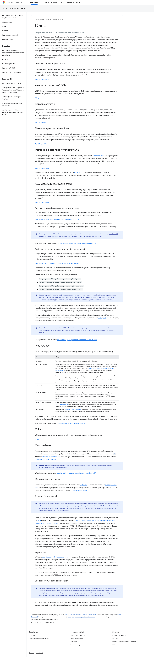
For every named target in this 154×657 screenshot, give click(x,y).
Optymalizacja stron (61, 404)
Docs (4, 8)
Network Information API (51, 457)
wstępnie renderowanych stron (47, 523)
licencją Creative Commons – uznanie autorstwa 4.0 (80, 615)
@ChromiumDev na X (119, 635)
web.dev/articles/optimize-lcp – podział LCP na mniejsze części (57, 263)
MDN (37, 98)
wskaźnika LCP (113, 234)
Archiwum (74, 642)
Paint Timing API (40, 122)
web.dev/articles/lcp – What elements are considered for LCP (57, 220)
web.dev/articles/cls (42, 79)
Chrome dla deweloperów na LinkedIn (124, 642)
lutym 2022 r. (78, 173)
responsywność (98, 156)
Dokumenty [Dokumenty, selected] (34, 2)
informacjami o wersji (79, 490)
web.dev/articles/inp (42, 168)
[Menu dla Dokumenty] (40, 2)
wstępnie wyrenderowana (73, 409)
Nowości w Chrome (73, 2)
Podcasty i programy (77, 645)
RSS (113, 645)
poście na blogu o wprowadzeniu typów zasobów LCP (76, 243)
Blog (62, 2)
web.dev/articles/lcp (42, 202)
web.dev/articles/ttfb (63, 510)
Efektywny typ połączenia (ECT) (46, 459)
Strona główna (39, 20)
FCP (104, 318)
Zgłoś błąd (32, 635)
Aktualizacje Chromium (78, 635)
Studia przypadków (50, 2)
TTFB (100, 318)
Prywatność (39, 653)
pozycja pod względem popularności (55, 557)
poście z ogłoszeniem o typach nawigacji (71, 423)
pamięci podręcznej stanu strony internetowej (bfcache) (96, 521)
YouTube (114, 638)
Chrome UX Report (18, 8)
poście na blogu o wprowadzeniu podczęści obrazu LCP (77, 340)
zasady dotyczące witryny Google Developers (81, 617)
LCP (39, 521)
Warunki (31, 653)
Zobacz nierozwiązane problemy (39, 638)
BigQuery (83, 485)
